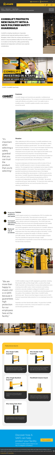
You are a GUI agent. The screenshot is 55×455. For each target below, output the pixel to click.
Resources (8, 9)
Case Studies (15, 9)
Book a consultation (46, 440)
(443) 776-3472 (44, 1)
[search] (46, 5)
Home (2, 9)
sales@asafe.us (35, 1)
